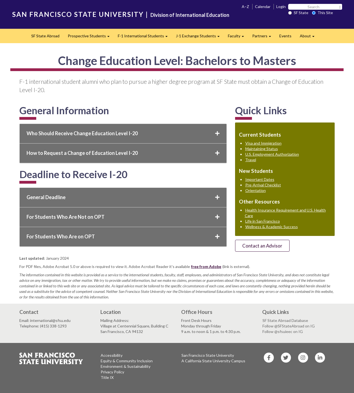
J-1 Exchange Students (200, 37)
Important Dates (259, 179)
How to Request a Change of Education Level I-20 (123, 153)
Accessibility (112, 355)
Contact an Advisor (262, 246)
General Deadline (123, 197)
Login (281, 6)
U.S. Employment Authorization (272, 154)
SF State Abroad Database (285, 320)
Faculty (238, 37)
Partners (263, 37)
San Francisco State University (207, 355)
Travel (250, 159)
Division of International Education (189, 15)
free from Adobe (206, 266)
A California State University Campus (213, 360)
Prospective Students (91, 37)
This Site (322, 12)
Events (285, 35)
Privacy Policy (112, 371)
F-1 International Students (145, 37)
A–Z (245, 6)
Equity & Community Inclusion (127, 360)
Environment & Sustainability (125, 366)
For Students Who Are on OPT (123, 236)
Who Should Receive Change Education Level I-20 (123, 133)
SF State (298, 12)
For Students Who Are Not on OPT (123, 217)
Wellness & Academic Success (271, 226)
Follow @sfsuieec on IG (282, 331)
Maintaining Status (261, 148)
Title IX (107, 377)
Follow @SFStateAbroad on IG (288, 326)
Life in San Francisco (262, 221)
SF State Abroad (45, 35)
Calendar (262, 6)
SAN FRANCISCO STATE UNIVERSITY (78, 14)
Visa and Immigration (263, 143)
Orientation (255, 190)
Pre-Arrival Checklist (263, 185)
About (309, 37)
